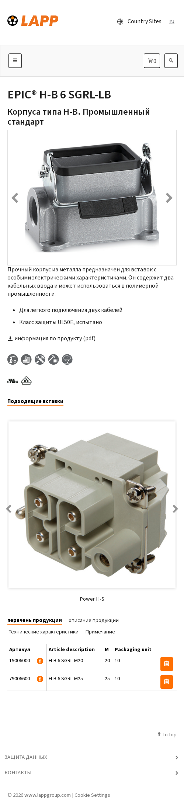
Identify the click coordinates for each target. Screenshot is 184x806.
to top (166, 734)
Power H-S (92, 598)
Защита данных (25, 757)
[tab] (38, 401)
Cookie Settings (92, 795)
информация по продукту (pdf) (51, 338)
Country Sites (137, 21)
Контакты (17, 772)
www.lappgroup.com (47, 795)
